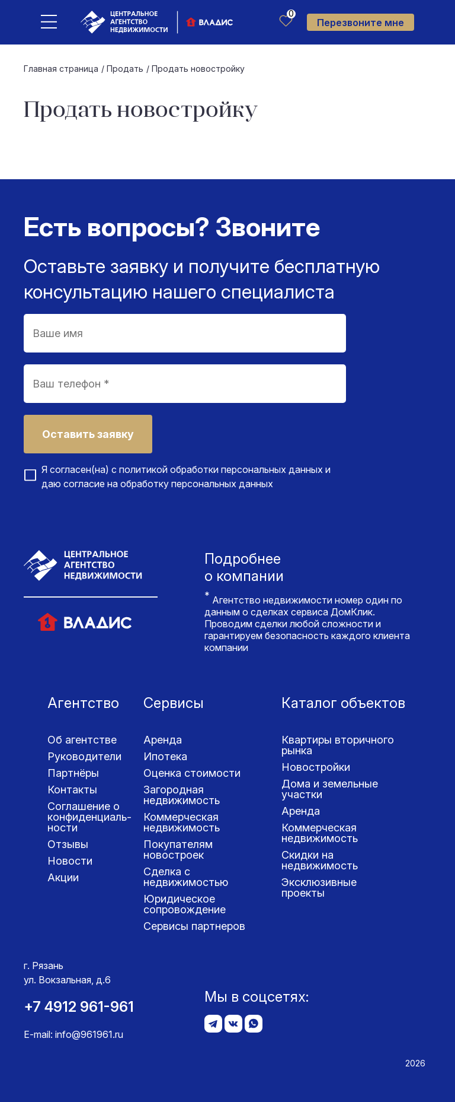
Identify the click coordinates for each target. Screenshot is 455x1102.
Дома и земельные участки (329, 789)
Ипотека (165, 756)
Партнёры (73, 773)
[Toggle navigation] (49, 21)
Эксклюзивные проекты (319, 887)
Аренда (162, 739)
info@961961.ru (89, 1034)
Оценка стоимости (192, 773)
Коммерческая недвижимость (181, 822)
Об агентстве (82, 739)
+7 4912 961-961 (79, 1006)
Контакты (72, 789)
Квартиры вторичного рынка (337, 745)
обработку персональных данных (196, 484)
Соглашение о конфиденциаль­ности (89, 817)
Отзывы (67, 844)
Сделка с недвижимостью (185, 876)
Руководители (84, 756)
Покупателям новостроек (178, 849)
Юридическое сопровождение (184, 904)
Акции (63, 877)
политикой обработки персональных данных (221, 469)
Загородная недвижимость (181, 794)
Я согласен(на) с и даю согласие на (186, 476)
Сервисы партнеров (194, 926)
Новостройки (315, 767)
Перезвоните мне (360, 22)
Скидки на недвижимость (319, 860)
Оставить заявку (88, 434)
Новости (69, 861)
